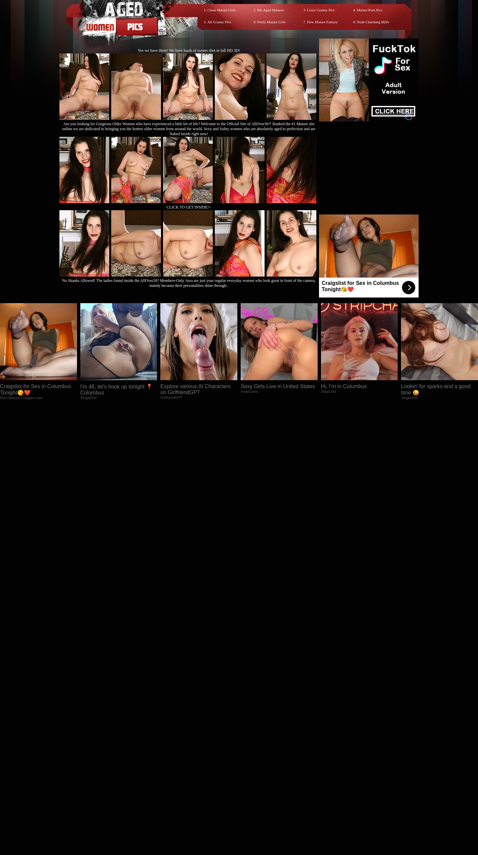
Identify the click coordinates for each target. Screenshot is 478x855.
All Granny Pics (219, 22)
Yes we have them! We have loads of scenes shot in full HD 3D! (189, 50)
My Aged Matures (270, 10)
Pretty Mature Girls (271, 22)
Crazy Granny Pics (321, 10)
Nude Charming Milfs (373, 22)
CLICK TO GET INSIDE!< (189, 207)
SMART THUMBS (250, 712)
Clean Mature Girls (221, 10)
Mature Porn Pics (369, 10)
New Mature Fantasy (322, 22)
